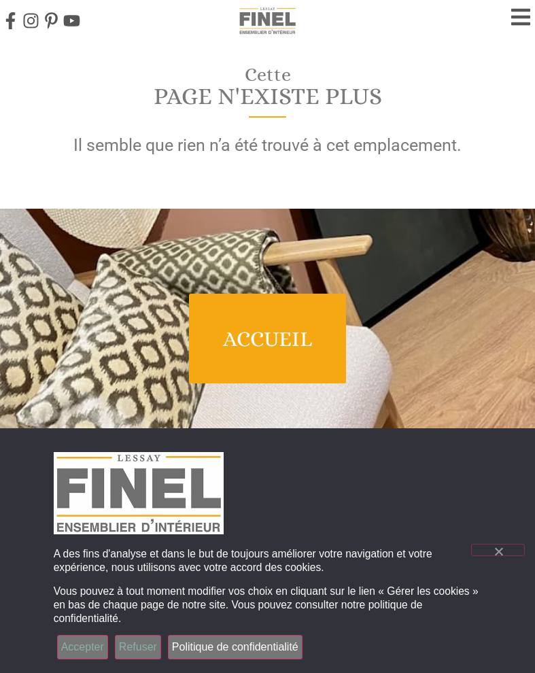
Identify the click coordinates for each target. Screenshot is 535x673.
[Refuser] (498, 550)
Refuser (138, 647)
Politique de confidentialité (235, 647)
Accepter (82, 647)
